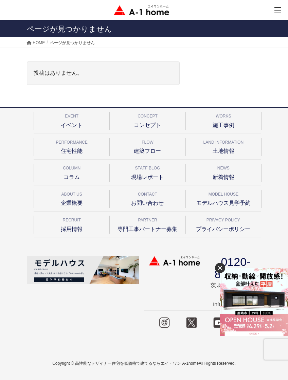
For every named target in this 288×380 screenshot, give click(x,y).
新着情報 (223, 172)
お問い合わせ (147, 198)
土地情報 (223, 146)
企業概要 (71, 198)
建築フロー (147, 146)
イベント (71, 120)
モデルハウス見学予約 (223, 198)
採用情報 (71, 224)
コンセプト (147, 120)
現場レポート (147, 172)
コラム (71, 172)
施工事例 (223, 120)
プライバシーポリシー (223, 224)
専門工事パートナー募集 (147, 224)
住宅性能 (71, 146)
